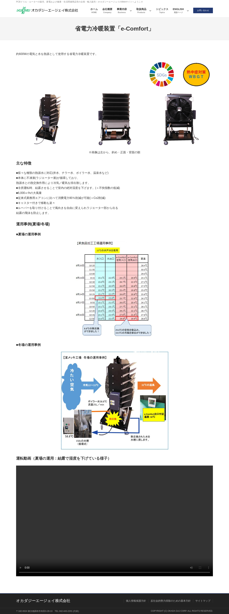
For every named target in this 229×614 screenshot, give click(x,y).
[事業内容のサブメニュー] (129, 10)
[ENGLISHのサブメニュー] (186, 10)
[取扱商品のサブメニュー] (148, 10)
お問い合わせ (202, 10)
